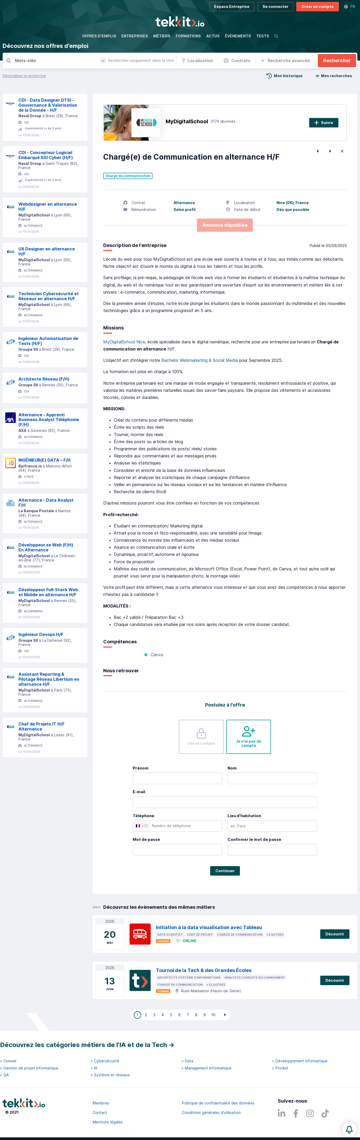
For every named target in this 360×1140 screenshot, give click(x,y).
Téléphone (143, 815)
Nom (232, 768)
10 (213, 1015)
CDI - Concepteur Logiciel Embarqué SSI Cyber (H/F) (45, 155)
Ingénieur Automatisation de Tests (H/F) (48, 341)
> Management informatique (206, 1068)
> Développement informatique (300, 1061)
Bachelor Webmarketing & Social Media (199, 360)
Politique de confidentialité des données (218, 1103)
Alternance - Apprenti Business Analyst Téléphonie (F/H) (48, 419)
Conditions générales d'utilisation (211, 1112)
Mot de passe (146, 839)
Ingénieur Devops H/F (40, 634)
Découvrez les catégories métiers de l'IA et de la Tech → (87, 1045)
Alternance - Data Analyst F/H (45, 502)
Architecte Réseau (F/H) (44, 379)
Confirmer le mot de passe (254, 839)
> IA (94, 1068)
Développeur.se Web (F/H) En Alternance (45, 547)
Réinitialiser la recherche (24, 75)
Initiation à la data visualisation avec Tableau (209, 927)
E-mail (139, 791)
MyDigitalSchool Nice (124, 341)
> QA (4, 1075)
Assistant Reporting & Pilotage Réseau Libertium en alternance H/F (48, 679)
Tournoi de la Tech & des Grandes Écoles (203, 970)
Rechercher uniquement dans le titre (137, 60)
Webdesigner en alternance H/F (47, 206)
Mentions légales (108, 1122)
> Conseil (8, 1061)
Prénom (141, 768)
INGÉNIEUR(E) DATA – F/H (44, 460)
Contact (100, 1112)
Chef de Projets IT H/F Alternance (41, 726)
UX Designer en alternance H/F (46, 251)
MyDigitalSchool (187, 121)
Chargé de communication (127, 175)
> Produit (280, 1068)
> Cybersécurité (105, 1061)
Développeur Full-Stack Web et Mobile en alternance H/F (48, 592)
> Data (187, 1061)
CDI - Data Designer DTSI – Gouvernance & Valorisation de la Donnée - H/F (47, 105)
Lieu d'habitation (244, 815)
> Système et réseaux (110, 1075)
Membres (101, 1103)
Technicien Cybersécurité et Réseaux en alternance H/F (48, 296)
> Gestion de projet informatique (29, 1068)
